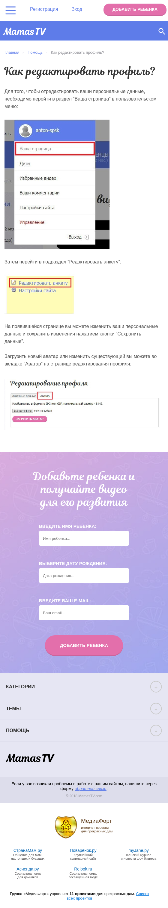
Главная (11, 52)
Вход (76, 9)
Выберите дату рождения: (73, 563)
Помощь (35, 52)
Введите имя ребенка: (67, 526)
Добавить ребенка (135, 9)
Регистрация (44, 9)
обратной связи (90, 788)
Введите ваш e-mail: (65, 600)
